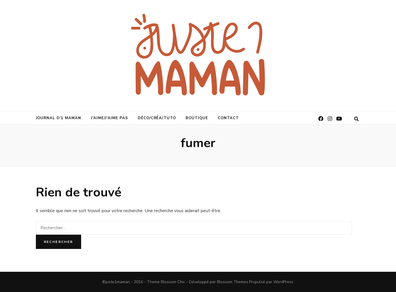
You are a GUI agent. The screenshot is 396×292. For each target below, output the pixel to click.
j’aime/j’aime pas (109, 118)
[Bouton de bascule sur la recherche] (356, 119)
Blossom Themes (232, 282)
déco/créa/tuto (157, 118)
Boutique (197, 118)
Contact (228, 118)
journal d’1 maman (58, 118)
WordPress (283, 282)
